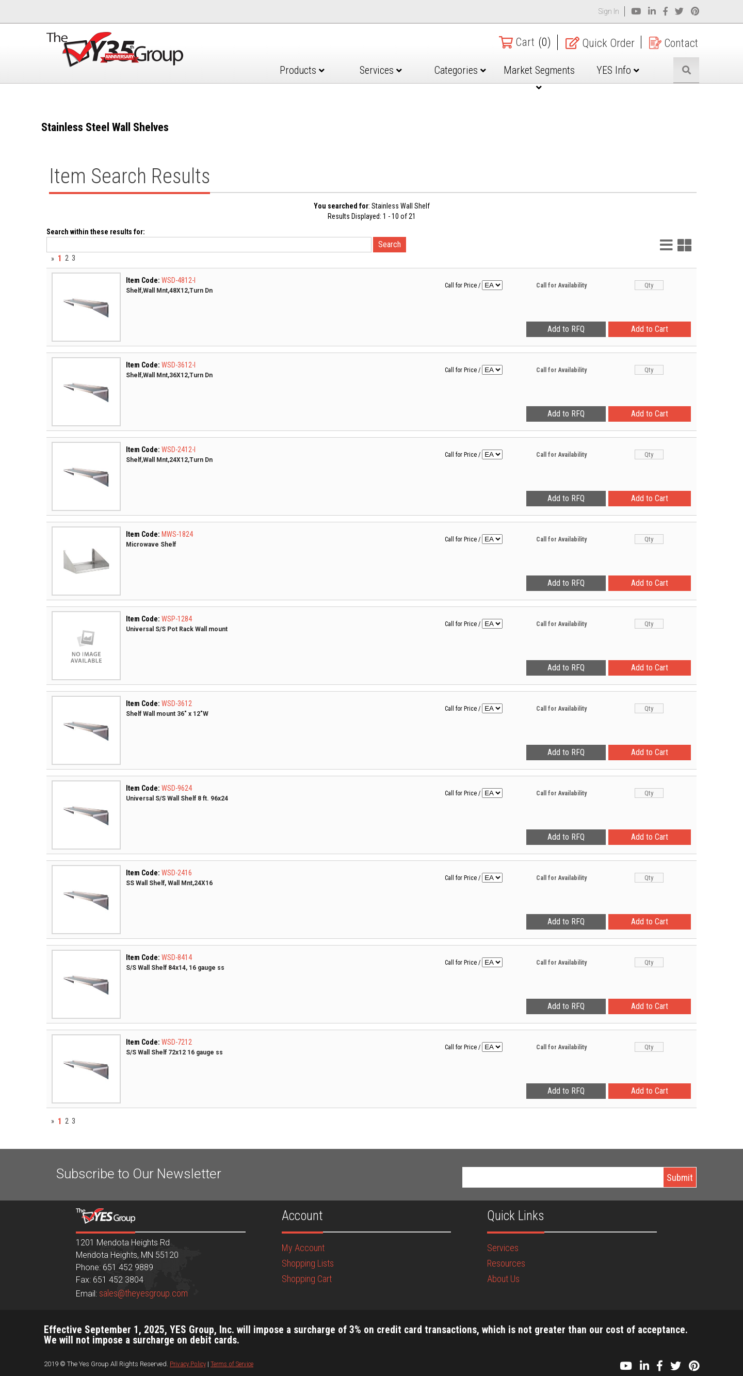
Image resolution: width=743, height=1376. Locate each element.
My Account (303, 1247)
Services (382, 70)
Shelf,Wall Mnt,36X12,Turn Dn (169, 375)
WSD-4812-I (178, 280)
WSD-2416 (176, 873)
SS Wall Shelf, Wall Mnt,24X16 (169, 883)
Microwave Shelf (151, 544)
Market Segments (539, 78)
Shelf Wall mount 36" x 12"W (167, 713)
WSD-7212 (176, 1042)
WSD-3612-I (178, 365)
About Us (503, 1278)
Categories (460, 70)
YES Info (618, 70)
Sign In (609, 11)
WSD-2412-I (178, 449)
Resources (506, 1263)
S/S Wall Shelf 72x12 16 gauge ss (174, 1052)
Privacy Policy (188, 1364)
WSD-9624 (176, 788)
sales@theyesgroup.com (143, 1293)
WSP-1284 (176, 619)
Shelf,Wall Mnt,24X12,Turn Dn (169, 459)
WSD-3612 (176, 703)
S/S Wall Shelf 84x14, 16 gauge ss (175, 967)
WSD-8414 (176, 957)
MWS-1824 (177, 534)
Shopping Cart (307, 1278)
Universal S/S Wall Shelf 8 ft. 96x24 (177, 798)
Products (302, 70)
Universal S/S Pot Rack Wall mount (177, 629)
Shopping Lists (308, 1263)
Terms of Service (232, 1364)
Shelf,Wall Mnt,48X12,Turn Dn (169, 290)
